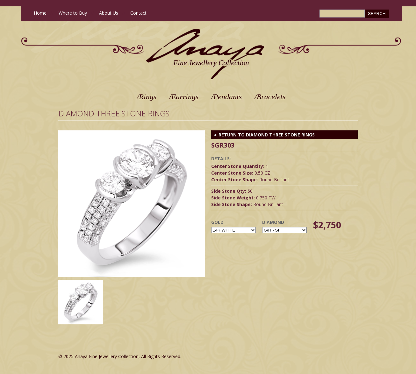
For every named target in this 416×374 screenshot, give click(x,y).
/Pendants (226, 97)
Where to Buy (73, 13)
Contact (138, 13)
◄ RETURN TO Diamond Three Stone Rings (264, 135)
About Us (108, 13)
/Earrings (183, 97)
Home (40, 13)
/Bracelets (270, 97)
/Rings (146, 97)
